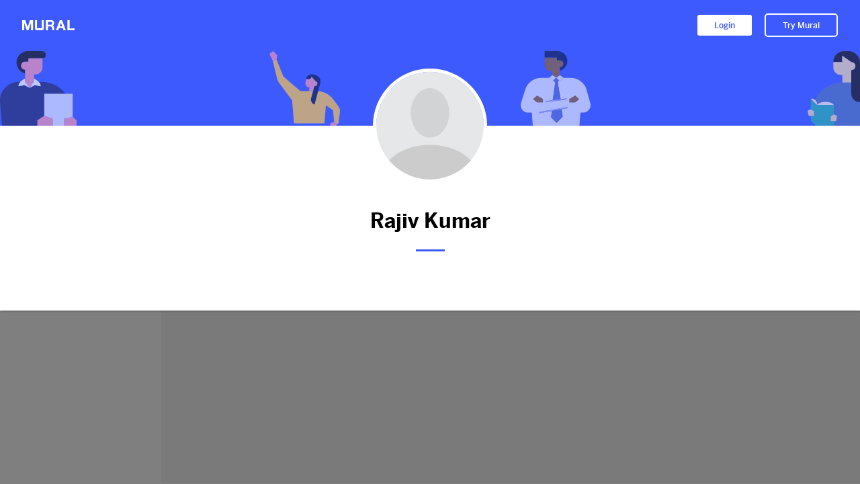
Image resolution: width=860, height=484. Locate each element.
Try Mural (801, 25)
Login (724, 25)
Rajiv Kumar (430, 220)
